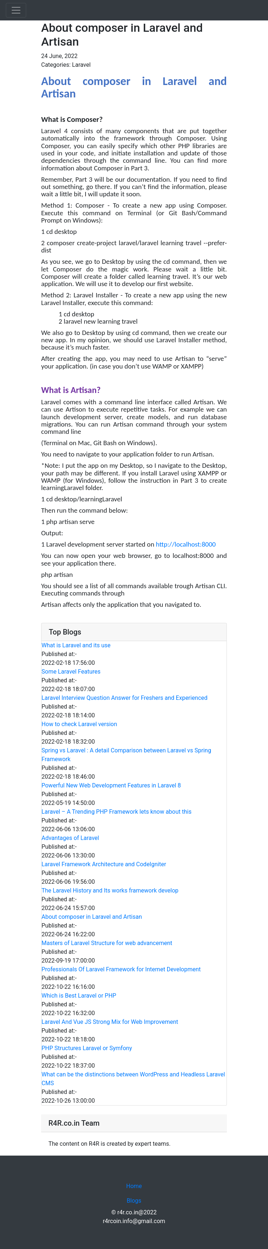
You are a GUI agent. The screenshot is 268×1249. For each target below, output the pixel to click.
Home (134, 1186)
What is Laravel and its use (76, 645)
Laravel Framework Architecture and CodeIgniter (104, 864)
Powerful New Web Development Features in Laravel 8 (111, 785)
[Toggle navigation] (16, 10)
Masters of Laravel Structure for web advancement (107, 943)
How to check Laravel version (79, 724)
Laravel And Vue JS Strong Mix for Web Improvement (110, 1021)
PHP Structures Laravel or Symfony (87, 1048)
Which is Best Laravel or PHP (79, 995)
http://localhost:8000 (186, 544)
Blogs (134, 1200)
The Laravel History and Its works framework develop (110, 890)
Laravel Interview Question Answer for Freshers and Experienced (125, 697)
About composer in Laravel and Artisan (92, 916)
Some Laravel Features (71, 671)
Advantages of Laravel (70, 837)
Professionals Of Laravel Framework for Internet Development (121, 969)
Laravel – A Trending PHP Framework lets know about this (117, 811)
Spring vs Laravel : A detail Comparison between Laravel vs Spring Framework (126, 755)
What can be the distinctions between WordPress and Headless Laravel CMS (133, 1079)
